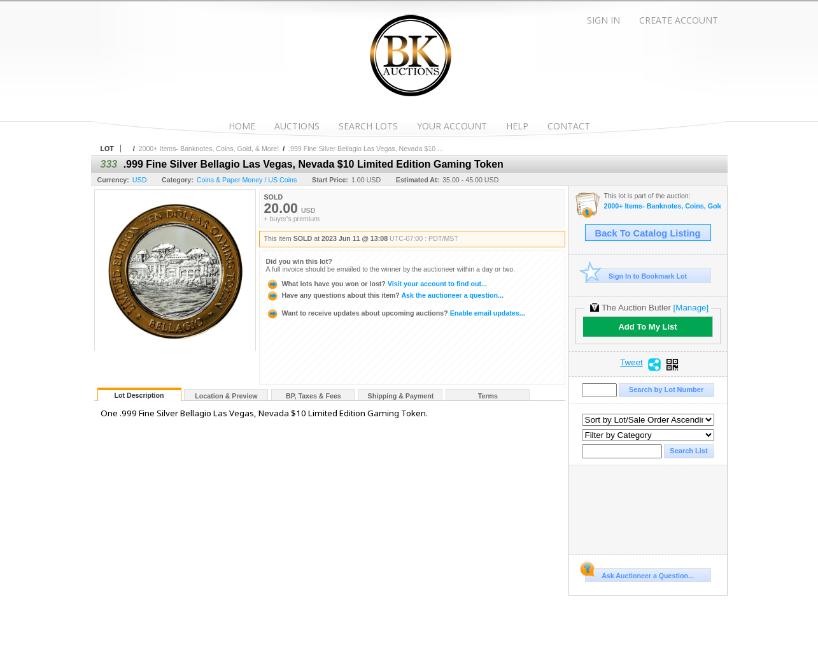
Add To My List (647, 326)
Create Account (678, 20)
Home (242, 126)
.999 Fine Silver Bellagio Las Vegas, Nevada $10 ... (365, 148)
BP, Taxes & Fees (313, 396)
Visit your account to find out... (376, 284)
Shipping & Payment (401, 396)
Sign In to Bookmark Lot (636, 275)
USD (139, 180)
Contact (568, 126)
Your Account (452, 126)
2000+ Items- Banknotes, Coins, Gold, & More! (209, 148)
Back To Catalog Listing (648, 233)
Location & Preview (226, 396)
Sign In (603, 20)
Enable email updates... (395, 313)
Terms (488, 396)
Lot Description (139, 395)
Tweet (631, 362)
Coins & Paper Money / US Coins (247, 180)
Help (517, 126)
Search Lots (368, 126)
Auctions (297, 126)
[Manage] (691, 307)
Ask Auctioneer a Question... (639, 573)
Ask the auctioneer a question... (385, 295)
